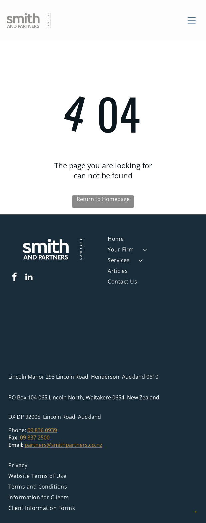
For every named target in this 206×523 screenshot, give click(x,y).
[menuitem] (153, 240)
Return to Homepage (103, 199)
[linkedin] (29, 278)
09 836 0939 (42, 430)
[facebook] (14, 278)
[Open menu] (192, 20)
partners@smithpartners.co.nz (63, 445)
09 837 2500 (35, 437)
